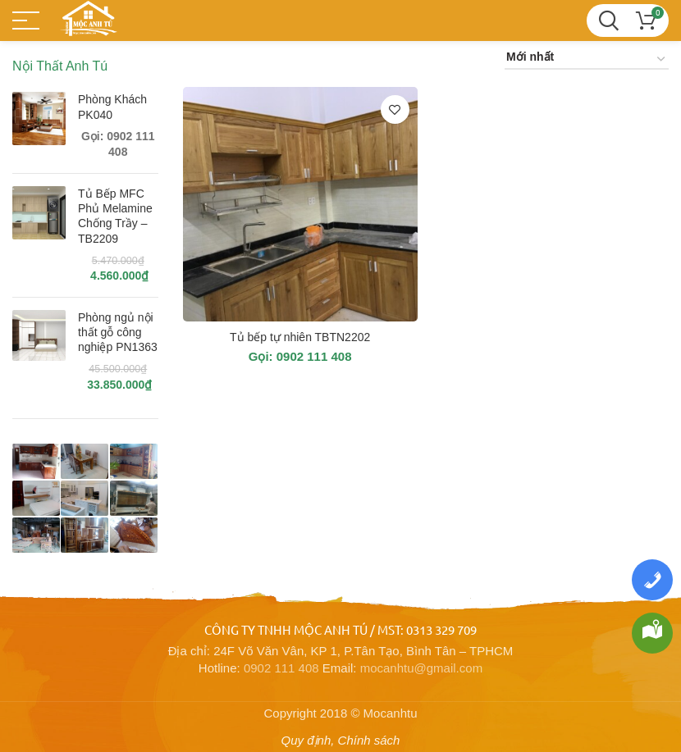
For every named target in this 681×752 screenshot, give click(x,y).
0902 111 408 (281, 668)
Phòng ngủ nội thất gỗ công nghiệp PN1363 (118, 332)
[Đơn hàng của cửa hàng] (587, 59)
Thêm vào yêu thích (395, 109)
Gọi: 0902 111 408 (300, 356)
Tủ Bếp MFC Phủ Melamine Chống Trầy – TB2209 (115, 216)
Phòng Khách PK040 (112, 107)
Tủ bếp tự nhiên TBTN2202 (300, 337)
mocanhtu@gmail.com (421, 668)
